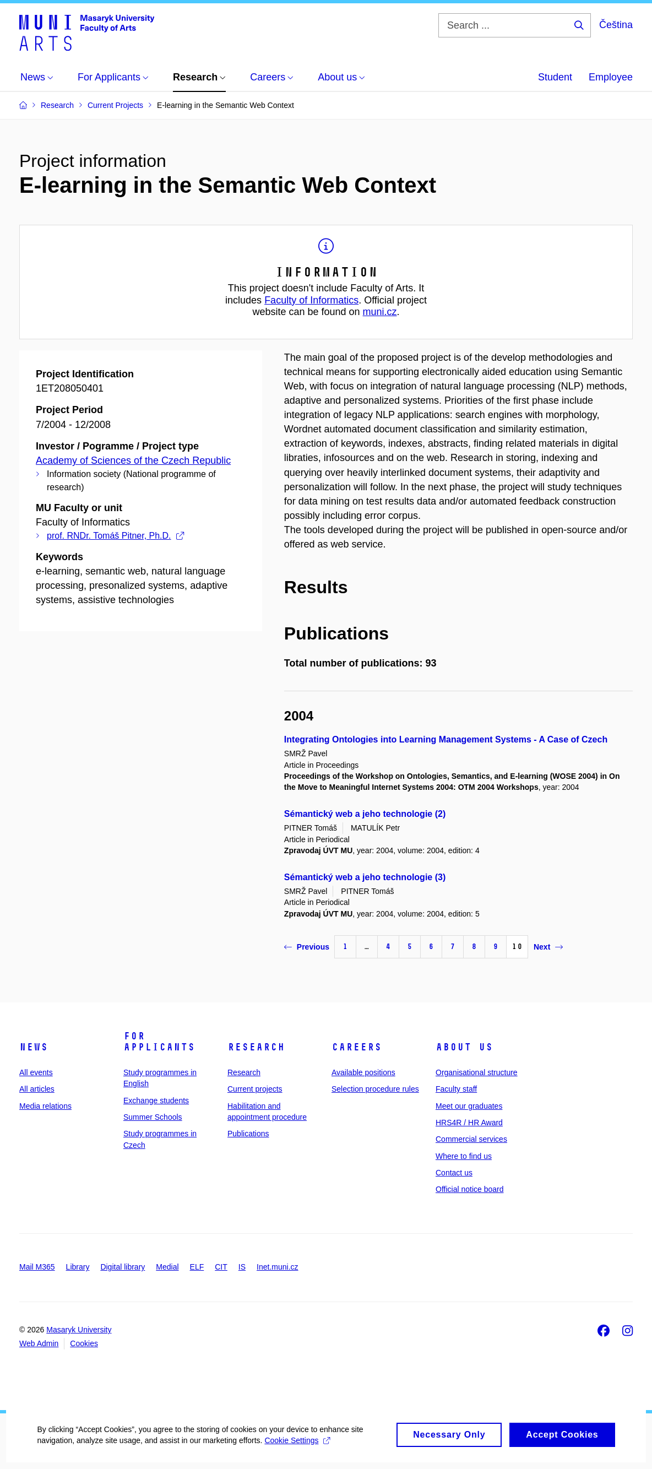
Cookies (84, 1343)
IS (242, 1266)
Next (548, 946)
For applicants (159, 1041)
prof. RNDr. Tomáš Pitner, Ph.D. (115, 535)
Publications (248, 1133)
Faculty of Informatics (311, 300)
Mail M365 (37, 1266)
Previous (306, 946)
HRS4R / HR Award (469, 1122)
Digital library (122, 1266)
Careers (357, 1047)
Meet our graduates (469, 1106)
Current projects (254, 1089)
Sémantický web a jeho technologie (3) (364, 877)
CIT (221, 1266)
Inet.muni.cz (277, 1266)
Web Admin (38, 1343)
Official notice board (469, 1189)
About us (464, 1047)
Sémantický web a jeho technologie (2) (364, 813)
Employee (611, 77)
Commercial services (471, 1139)
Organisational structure (477, 1072)
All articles (37, 1089)
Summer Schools (152, 1117)
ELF (197, 1266)
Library (78, 1266)
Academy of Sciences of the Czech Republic (133, 460)
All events (36, 1072)
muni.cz (380, 311)
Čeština (616, 24)
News (33, 1047)
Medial (167, 1266)
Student (555, 77)
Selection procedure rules (375, 1089)
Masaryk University (78, 1329)
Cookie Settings (299, 1450)
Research (256, 1047)
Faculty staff (456, 1089)
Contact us (454, 1172)
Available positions (363, 1072)
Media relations (45, 1106)
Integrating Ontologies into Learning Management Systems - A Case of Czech (445, 739)
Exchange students (156, 1100)
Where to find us (464, 1156)
